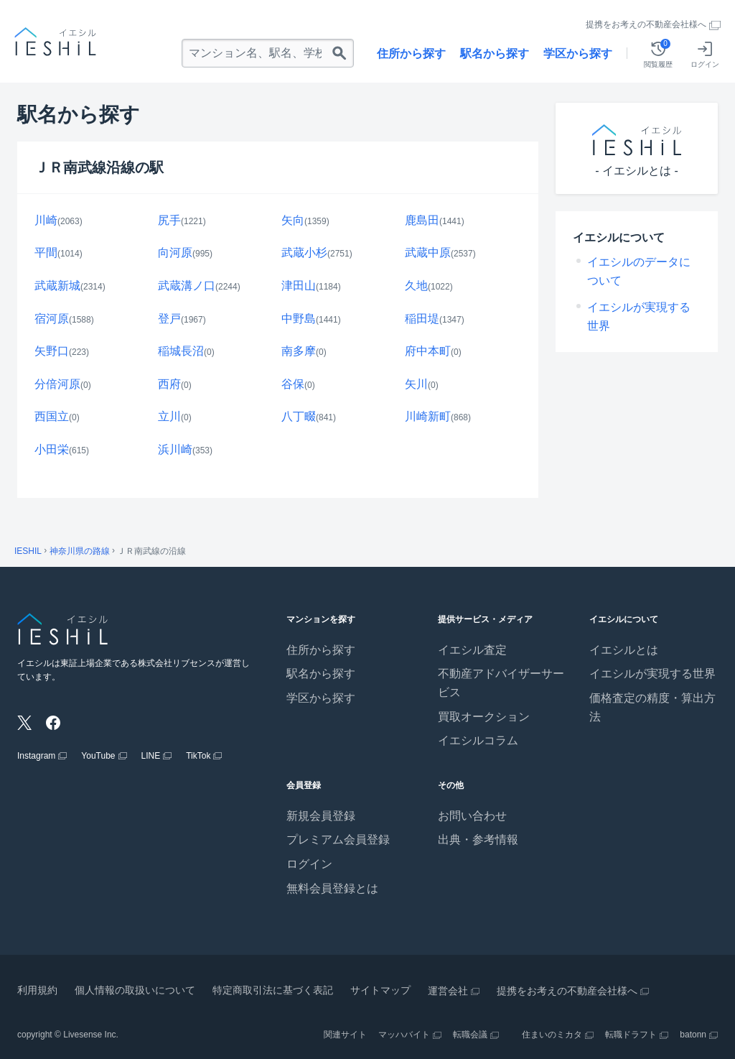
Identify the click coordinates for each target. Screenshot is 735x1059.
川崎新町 (428, 416)
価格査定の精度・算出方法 (652, 707)
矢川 (416, 384)
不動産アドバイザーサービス (501, 682)
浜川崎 (175, 449)
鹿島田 (422, 220)
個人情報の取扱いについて (135, 990)
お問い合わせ (472, 816)
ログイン (309, 864)
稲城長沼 (181, 351)
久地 (416, 285)
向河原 (175, 252)
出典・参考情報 (478, 839)
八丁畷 (298, 416)
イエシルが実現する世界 (652, 673)
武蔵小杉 (304, 252)
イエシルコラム (478, 740)
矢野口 (51, 351)
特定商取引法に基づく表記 (272, 990)
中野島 (298, 319)
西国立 (51, 416)
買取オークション (484, 717)
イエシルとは (623, 650)
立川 (169, 416)
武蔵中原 (428, 252)
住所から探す (411, 53)
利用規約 (37, 990)
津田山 (298, 285)
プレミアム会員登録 (338, 839)
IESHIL (28, 551)
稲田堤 (422, 319)
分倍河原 (57, 384)
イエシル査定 (472, 650)
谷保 (292, 384)
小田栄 (51, 449)
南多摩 (298, 351)
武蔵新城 (57, 285)
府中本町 (428, 351)
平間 (45, 252)
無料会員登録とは (332, 888)
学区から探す (577, 53)
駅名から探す (494, 53)
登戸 (169, 319)
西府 (169, 384)
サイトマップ (380, 990)
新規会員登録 (320, 816)
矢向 (292, 220)
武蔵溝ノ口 (186, 285)
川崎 (45, 220)
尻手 (169, 220)
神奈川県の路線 (80, 551)
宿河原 (51, 319)
